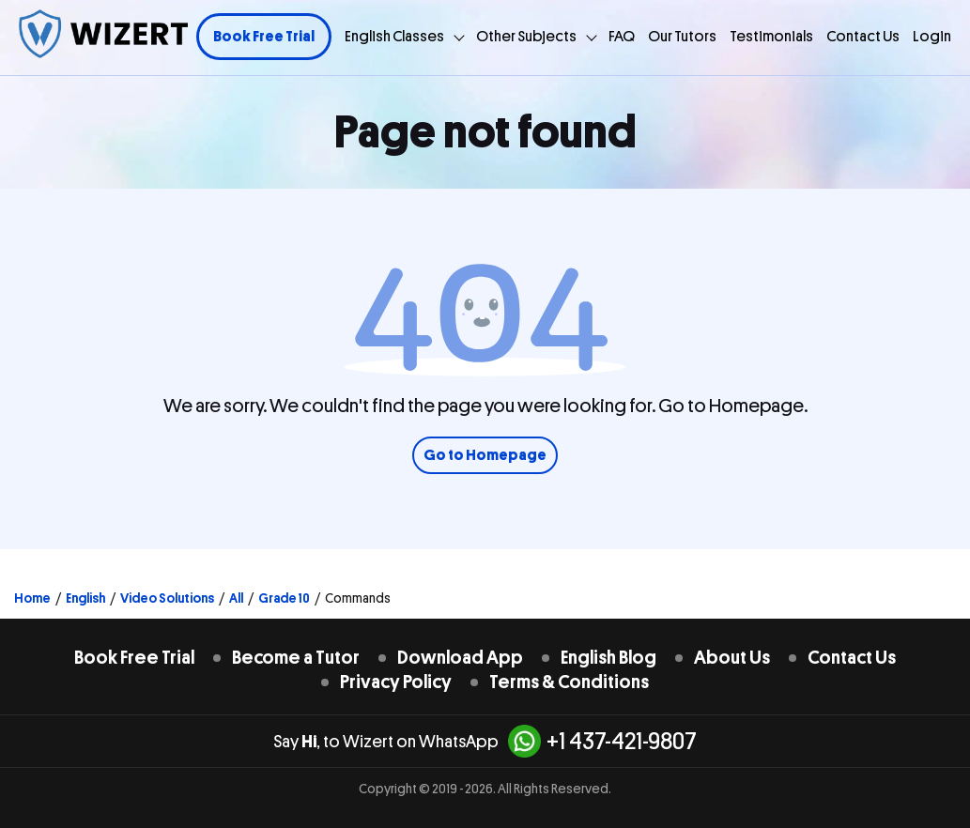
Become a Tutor (296, 657)
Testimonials (771, 36)
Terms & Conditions (569, 682)
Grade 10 (284, 598)
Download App (460, 657)
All (236, 598)
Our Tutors (682, 36)
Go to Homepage (485, 455)
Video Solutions (167, 598)
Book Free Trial (264, 36)
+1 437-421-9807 (602, 741)
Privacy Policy (396, 682)
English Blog (608, 657)
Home (32, 598)
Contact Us (863, 36)
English (85, 598)
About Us (732, 657)
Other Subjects (526, 36)
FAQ (621, 36)
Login (932, 36)
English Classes (394, 36)
